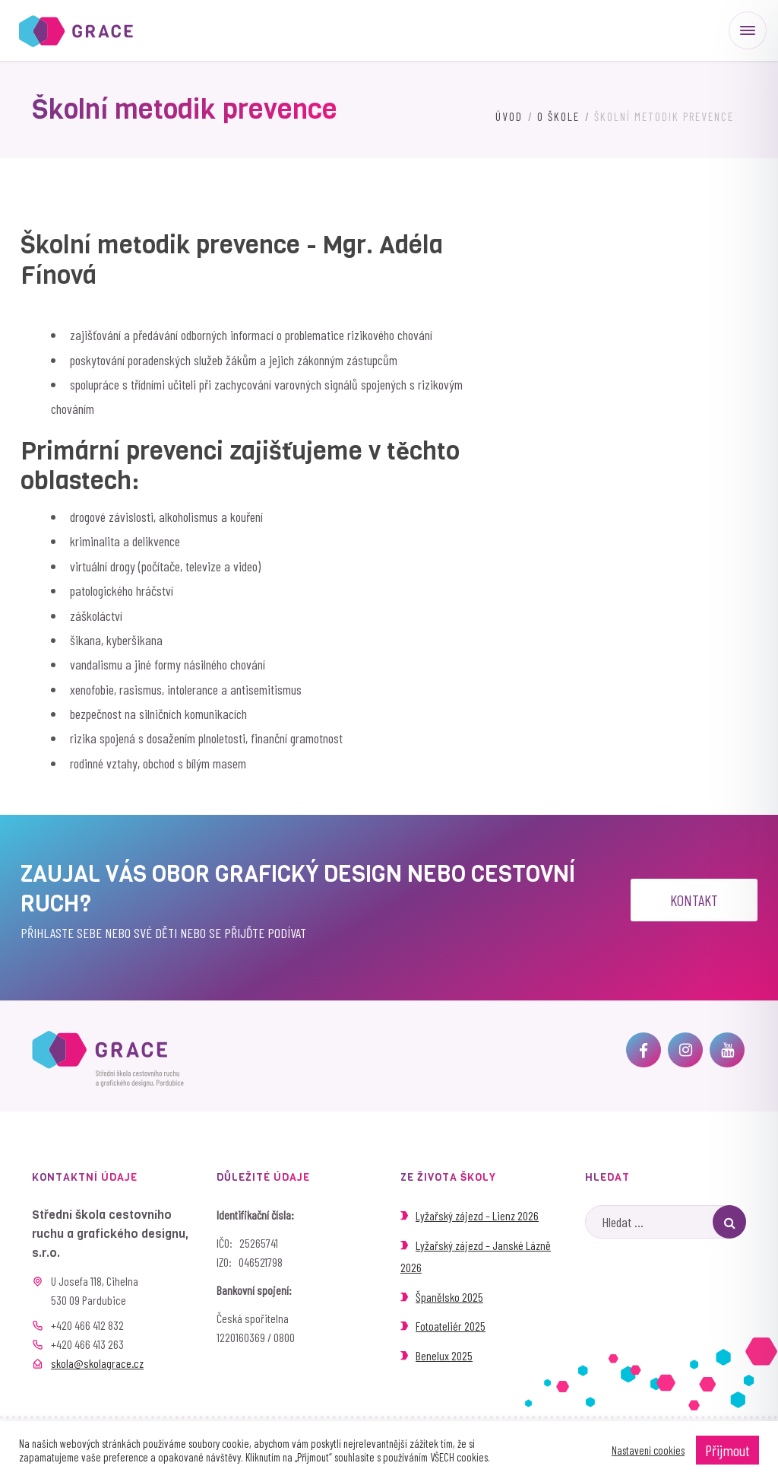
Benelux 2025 (444, 1355)
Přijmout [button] (727, 1450)
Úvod (509, 116)
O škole (558, 116)
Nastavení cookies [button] (648, 1450)
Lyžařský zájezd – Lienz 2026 (477, 1215)
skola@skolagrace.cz (97, 1363)
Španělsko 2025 (449, 1297)
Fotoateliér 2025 (450, 1325)
